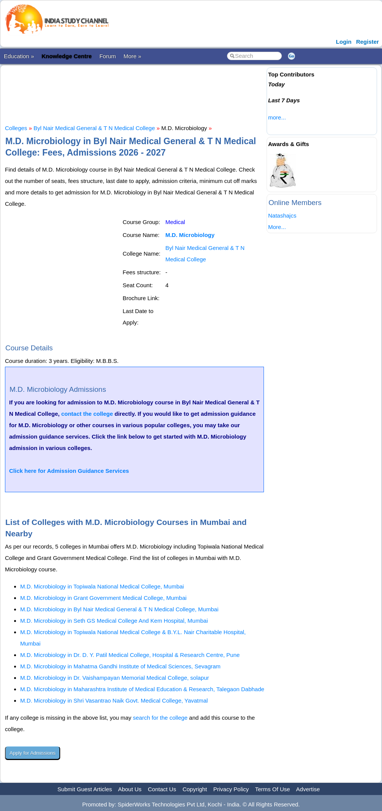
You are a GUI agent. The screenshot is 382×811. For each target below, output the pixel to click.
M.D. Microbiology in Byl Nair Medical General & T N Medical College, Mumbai (119, 609)
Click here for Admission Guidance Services (69, 471)
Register (367, 41)
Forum (107, 56)
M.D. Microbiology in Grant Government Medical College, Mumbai (103, 598)
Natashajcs (282, 215)
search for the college (160, 717)
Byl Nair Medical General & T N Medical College (94, 128)
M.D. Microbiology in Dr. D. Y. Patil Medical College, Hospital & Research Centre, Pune (130, 655)
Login (344, 41)
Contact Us (162, 789)
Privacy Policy (231, 789)
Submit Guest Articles (85, 789)
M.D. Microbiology (189, 235)
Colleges (16, 128)
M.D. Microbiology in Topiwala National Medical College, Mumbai (102, 586)
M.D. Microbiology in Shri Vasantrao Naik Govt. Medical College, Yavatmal (114, 700)
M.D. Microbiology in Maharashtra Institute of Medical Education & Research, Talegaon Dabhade (142, 689)
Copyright (194, 789)
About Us (130, 789)
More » (132, 56)
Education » (19, 56)
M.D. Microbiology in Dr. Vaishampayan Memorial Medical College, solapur (114, 677)
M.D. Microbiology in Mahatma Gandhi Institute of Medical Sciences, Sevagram (120, 666)
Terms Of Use (272, 789)
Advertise (308, 789)
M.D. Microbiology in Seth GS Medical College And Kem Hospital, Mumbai (114, 620)
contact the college (87, 413)
